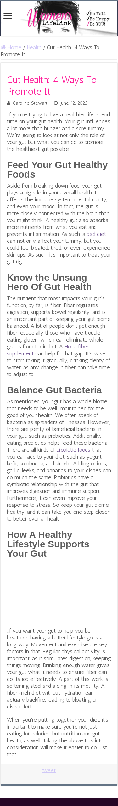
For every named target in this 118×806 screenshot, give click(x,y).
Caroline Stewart (30, 103)
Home (11, 47)
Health (34, 47)
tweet (49, 770)
